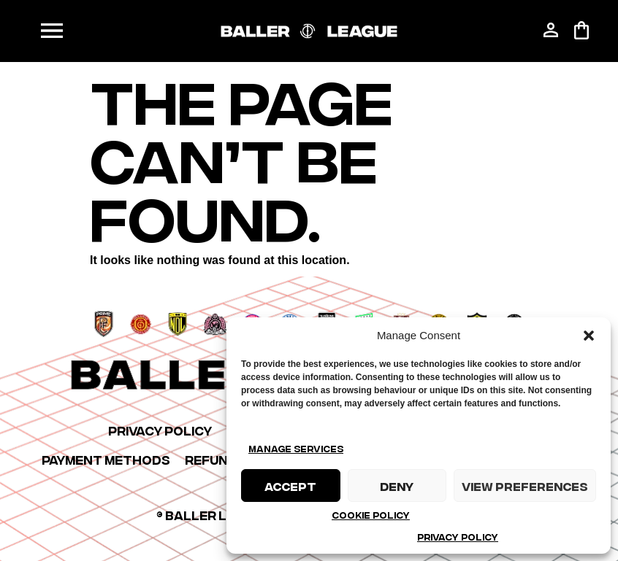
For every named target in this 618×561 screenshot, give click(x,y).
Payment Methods (106, 459)
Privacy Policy (457, 536)
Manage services (295, 448)
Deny (396, 485)
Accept (290, 485)
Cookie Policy (371, 514)
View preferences (525, 485)
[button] (588, 335)
